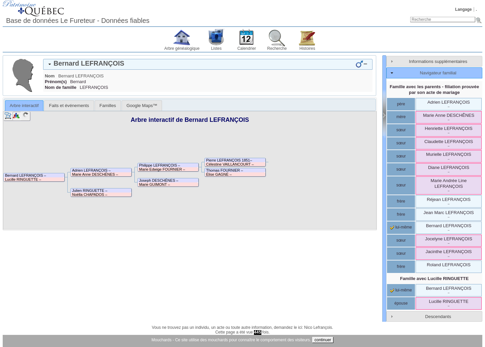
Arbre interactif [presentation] (24, 105)
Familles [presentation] (107, 105)
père (401, 104)
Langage (463, 9)
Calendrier (246, 48)
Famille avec (434, 278)
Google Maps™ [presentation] (141, 105)
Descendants (438, 316)
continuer (323, 340)
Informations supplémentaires (438, 61)
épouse (401, 303)
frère (401, 201)
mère (401, 116)
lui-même (401, 227)
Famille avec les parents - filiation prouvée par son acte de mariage (434, 89)
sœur (401, 130)
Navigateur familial (438, 72)
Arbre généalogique (182, 48)
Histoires (307, 48)
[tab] (208, 64)
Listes (216, 48)
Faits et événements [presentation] (69, 105)
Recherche (277, 48)
